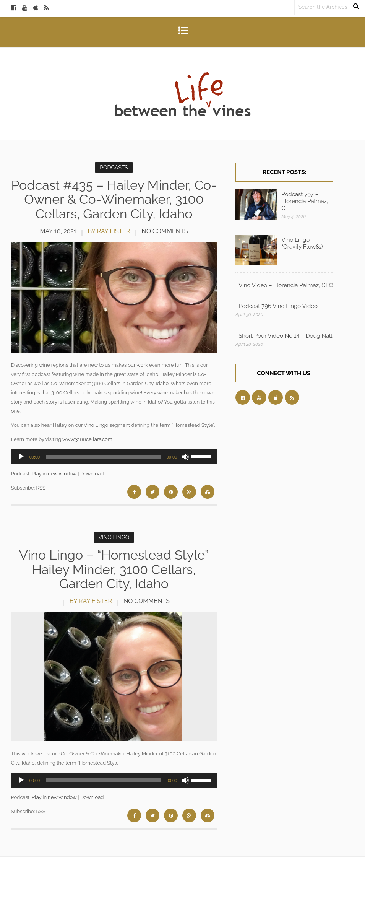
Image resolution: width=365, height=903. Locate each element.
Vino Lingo (114, 537)
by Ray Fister (109, 231)
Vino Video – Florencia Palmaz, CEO (285, 285)
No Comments (165, 231)
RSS (40, 488)
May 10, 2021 (58, 231)
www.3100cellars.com (87, 439)
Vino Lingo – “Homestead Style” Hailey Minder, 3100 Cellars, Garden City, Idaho (114, 569)
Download (92, 474)
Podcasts (114, 167)
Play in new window (54, 474)
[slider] (103, 457)
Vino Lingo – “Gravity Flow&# (302, 243)
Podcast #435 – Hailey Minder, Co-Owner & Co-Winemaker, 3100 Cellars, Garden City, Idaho (113, 199)
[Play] (21, 456)
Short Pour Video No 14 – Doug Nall (285, 335)
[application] (114, 456)
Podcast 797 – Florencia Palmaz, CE (304, 201)
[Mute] (185, 456)
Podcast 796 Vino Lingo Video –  (281, 306)
